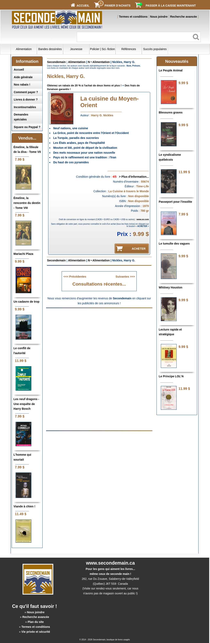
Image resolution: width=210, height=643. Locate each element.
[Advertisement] (99, 339)
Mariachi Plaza (23, 253)
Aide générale (23, 77)
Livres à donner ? (26, 99)
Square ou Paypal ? (27, 127)
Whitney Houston (170, 287)
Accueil (19, 69)
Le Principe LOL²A (171, 376)
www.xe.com (142, 219)
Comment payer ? (26, 92)
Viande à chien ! (24, 506)
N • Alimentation (99, 62)
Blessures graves (171, 112)
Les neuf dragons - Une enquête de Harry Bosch (26, 404)
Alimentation (24, 49)
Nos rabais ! (22, 84)
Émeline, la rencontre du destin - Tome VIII (27, 202)
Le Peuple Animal (171, 70)
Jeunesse (76, 49)
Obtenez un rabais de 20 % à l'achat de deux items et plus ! (84, 85)
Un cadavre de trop (27, 301)
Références (128, 49)
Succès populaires (155, 49)
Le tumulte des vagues (174, 243)
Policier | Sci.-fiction (102, 49)
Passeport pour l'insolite (175, 201)
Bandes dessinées (50, 49)
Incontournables (25, 107)
